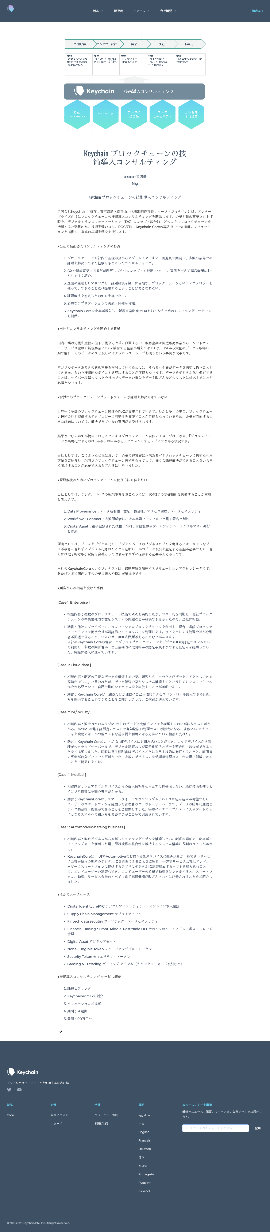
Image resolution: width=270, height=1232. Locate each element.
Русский (144, 1183)
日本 (141, 1157)
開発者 (118, 11)
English (143, 1132)
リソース (141, 11)
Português (146, 1174)
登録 (258, 1128)
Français (144, 1140)
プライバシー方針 (106, 1115)
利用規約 (101, 1123)
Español (144, 1191)
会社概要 (168, 11)
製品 (98, 11)
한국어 (142, 1166)
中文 (141, 1123)
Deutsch (144, 1149)
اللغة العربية (145, 1115)
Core (10, 1115)
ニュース (56, 1123)
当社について (59, 1115)
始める (257, 11)
